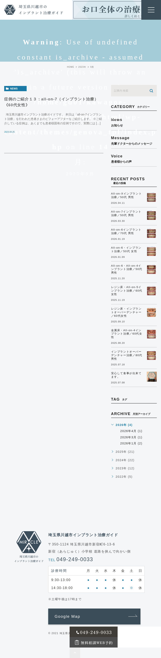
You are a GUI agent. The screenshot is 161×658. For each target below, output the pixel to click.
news (14, 88)
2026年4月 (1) (131, 431)
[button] (94, 616)
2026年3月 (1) (131, 437)
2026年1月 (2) (131, 443)
